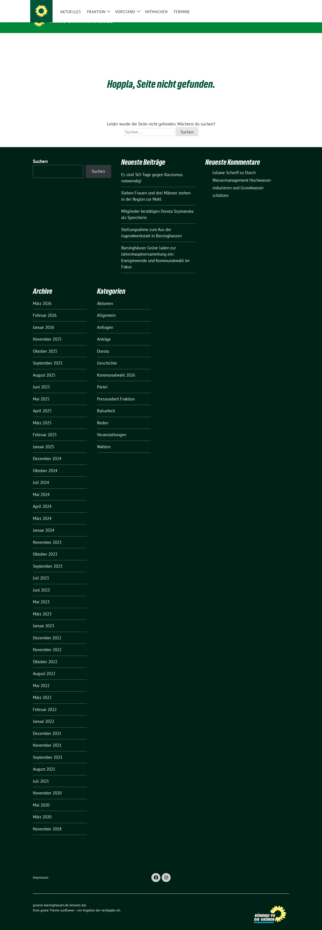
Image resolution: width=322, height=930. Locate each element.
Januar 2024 (43, 523)
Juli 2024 (41, 475)
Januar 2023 (43, 618)
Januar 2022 (43, 714)
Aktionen (105, 296)
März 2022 (42, 690)
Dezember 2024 (47, 451)
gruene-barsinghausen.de (81, 20)
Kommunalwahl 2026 (116, 368)
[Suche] (275, 4)
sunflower (67, 903)
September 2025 (47, 356)
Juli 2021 (41, 774)
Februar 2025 (45, 427)
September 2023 (47, 559)
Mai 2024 (41, 487)
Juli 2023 (41, 571)
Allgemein (106, 308)
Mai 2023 (41, 595)
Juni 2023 (41, 583)
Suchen (40, 154)
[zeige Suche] (281, 4)
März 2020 (42, 810)
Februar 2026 (45, 308)
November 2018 (47, 822)
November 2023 (47, 535)
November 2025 (47, 332)
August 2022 (44, 666)
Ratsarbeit (106, 404)
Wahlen (103, 439)
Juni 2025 (41, 380)
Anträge (104, 332)
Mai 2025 (41, 392)
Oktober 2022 (45, 654)
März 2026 (42, 296)
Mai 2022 (41, 678)
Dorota (103, 344)
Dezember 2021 (47, 726)
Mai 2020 (41, 798)
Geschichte (107, 356)
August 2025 (44, 368)
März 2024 (42, 511)
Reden (102, 416)
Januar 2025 (43, 439)
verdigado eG (110, 903)
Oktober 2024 (45, 463)
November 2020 (47, 786)
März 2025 (42, 416)
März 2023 (42, 607)
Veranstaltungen (111, 427)
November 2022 (47, 642)
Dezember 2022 (47, 631)
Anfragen (105, 320)
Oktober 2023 (45, 547)
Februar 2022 (45, 702)
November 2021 (47, 738)
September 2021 (47, 750)
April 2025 (42, 404)
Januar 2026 (43, 320)
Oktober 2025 (45, 344)
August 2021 (44, 762)
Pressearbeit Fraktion (116, 392)
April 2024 (42, 499)
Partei (102, 380)
